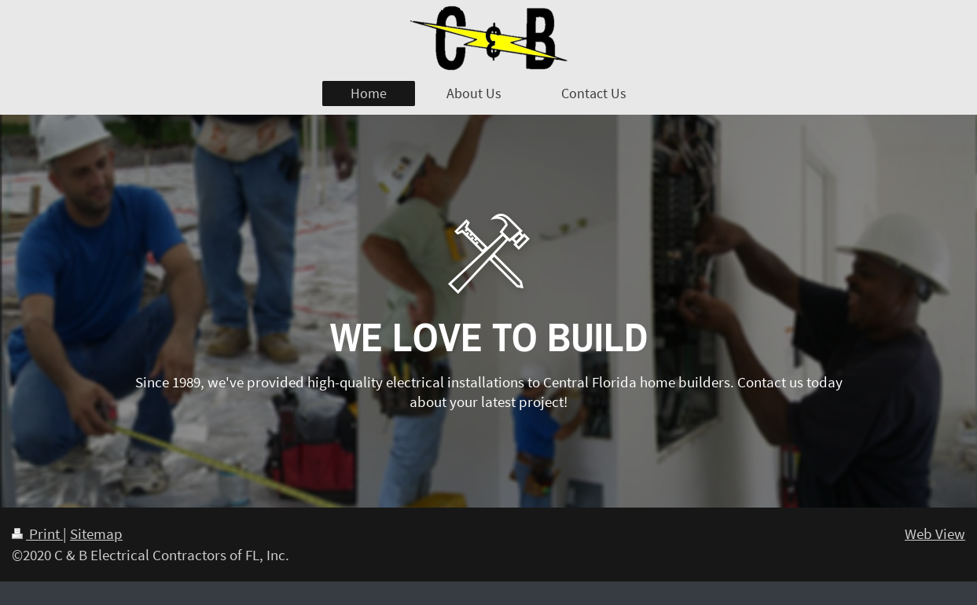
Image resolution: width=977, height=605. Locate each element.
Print (37, 533)
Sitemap (96, 533)
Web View (935, 533)
